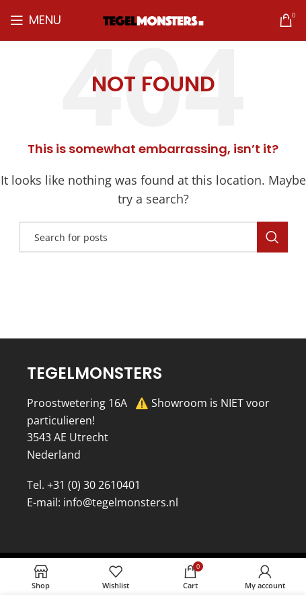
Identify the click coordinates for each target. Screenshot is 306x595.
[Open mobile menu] (35, 20)
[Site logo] (153, 19)
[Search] (153, 237)
